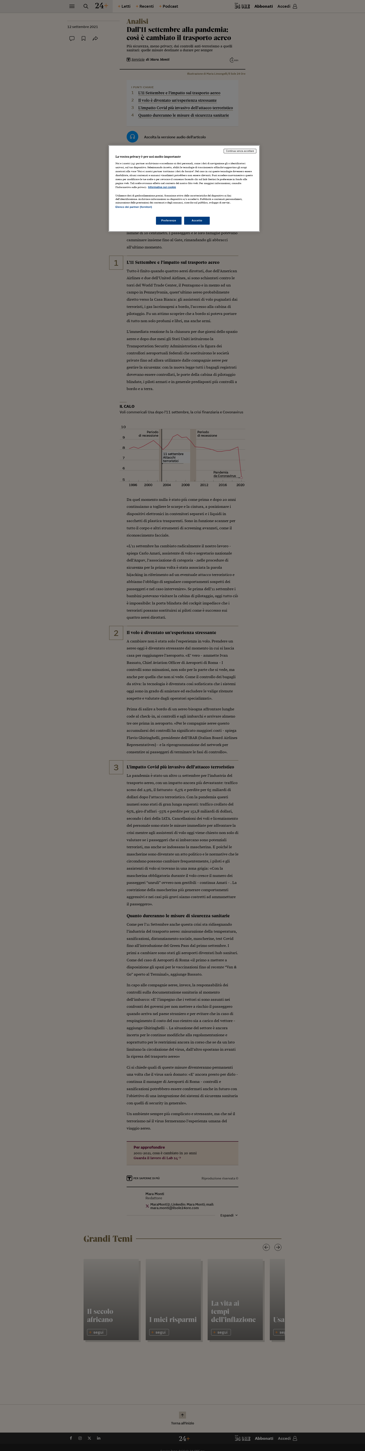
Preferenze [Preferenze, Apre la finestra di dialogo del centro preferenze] (168, 220)
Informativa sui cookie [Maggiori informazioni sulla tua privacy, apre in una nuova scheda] (162, 187)
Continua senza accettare (240, 151)
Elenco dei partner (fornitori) (133, 207)
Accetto (197, 220)
